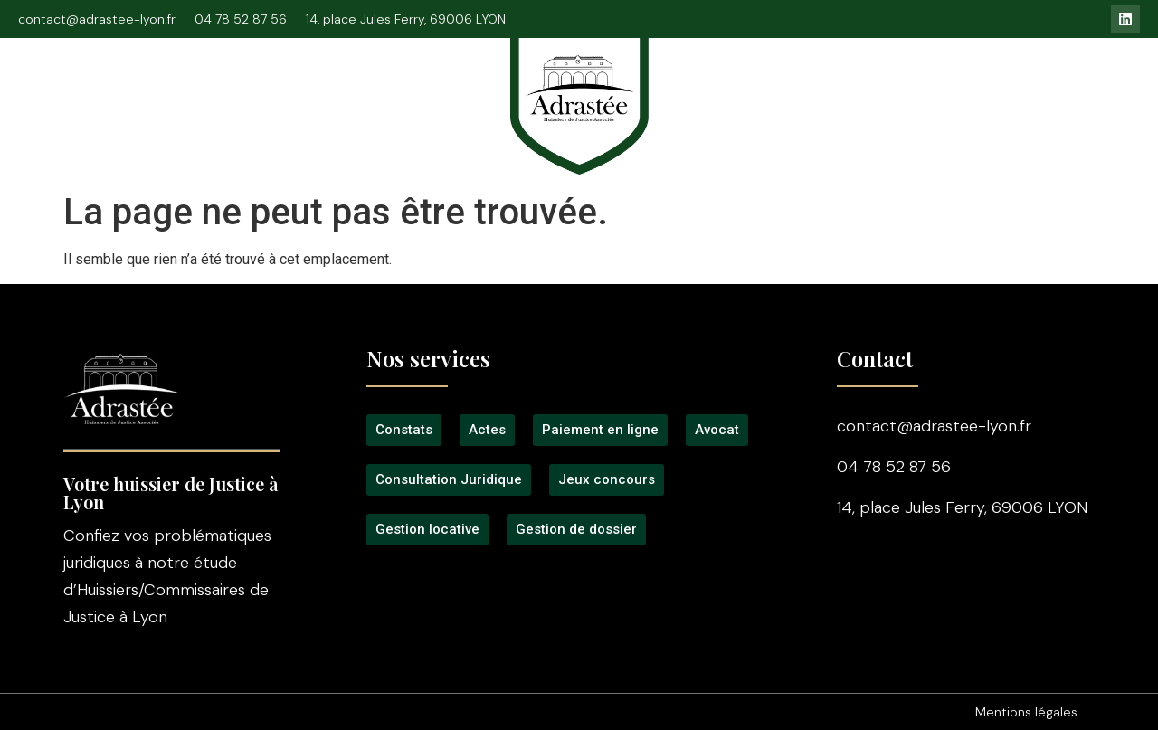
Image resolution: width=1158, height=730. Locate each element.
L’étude (142, 92)
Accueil (57, 92)
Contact (1081, 92)
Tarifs (723, 92)
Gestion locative (964, 92)
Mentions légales (1026, 712)
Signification (427, 92)
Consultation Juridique (277, 92)
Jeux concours (826, 92)
